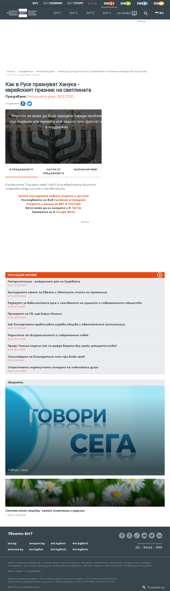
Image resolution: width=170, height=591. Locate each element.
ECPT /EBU (88, 581)
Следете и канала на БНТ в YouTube (53, 204)
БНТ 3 (90, 13)
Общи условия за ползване (22, 578)
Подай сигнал (132, 562)
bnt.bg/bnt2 (58, 549)
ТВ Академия (15, 565)
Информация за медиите (67, 565)
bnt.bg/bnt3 (80, 543)
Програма (87, 562)
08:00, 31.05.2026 (17, 515)
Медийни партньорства (108, 565)
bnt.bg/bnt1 (58, 543)
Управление (101, 562)
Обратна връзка (65, 581)
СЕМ (78, 581)
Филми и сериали (70, 562)
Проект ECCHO (105, 581)
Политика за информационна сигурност (30, 581)
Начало (11, 71)
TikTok (76, 208)
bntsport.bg (37, 543)
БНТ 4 (107, 13)
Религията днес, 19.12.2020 (50, 96)
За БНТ (11, 562)
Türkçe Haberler (32, 571)
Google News (65, 212)
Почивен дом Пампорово (138, 565)
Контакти (116, 562)
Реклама (141, 21)
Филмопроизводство (29, 562)
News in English (15, 571)
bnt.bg (12, 543)
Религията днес (45, 71)
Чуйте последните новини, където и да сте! (53, 196)
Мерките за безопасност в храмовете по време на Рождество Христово (102, 71)
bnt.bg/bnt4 (80, 549)
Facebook (61, 200)
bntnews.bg (15, 549)
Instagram (78, 200)
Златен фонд (51, 562)
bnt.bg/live (36, 549)
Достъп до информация (37, 565)
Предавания (25, 71)
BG (162, 13)
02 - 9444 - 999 (148, 547)
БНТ (35, 3)
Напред (146, 562)
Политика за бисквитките (101, 578)
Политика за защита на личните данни (62, 578)
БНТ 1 (57, 13)
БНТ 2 (74, 13)
